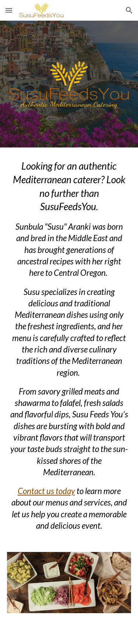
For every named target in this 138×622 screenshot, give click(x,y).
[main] (69, 345)
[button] (9, 10)
